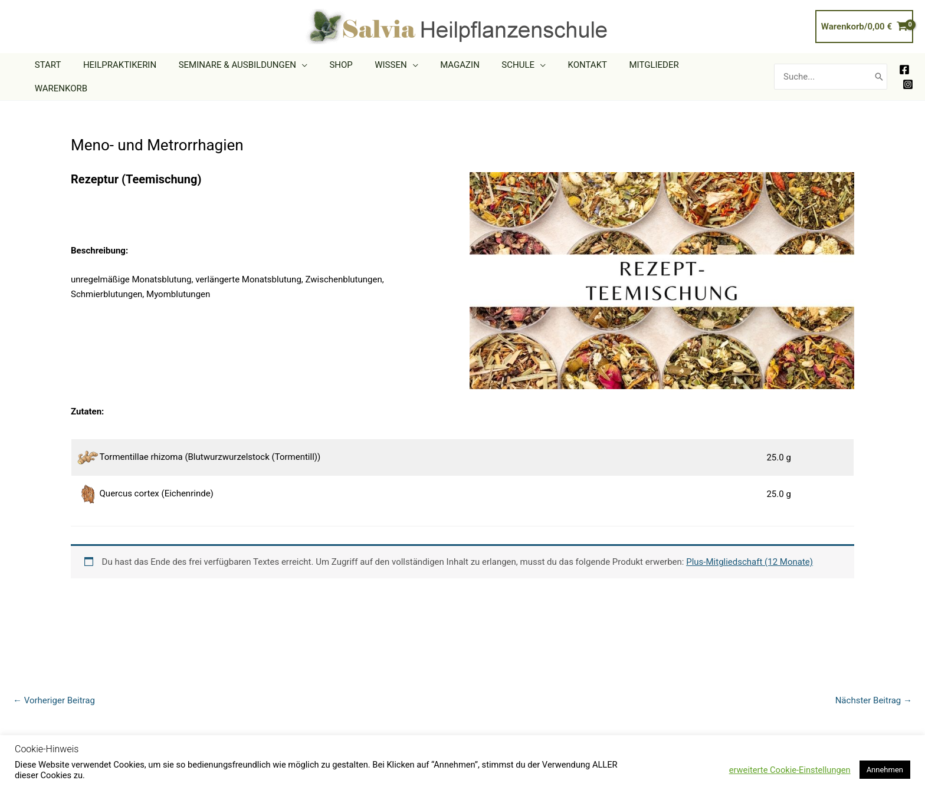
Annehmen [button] (885, 769)
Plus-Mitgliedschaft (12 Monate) (749, 544)
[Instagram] (908, 75)
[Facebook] (904, 60)
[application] (332, 68)
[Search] (879, 67)
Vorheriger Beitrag (54, 682)
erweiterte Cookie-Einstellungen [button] (790, 770)
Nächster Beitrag (873, 682)
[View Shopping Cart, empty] (864, 27)
